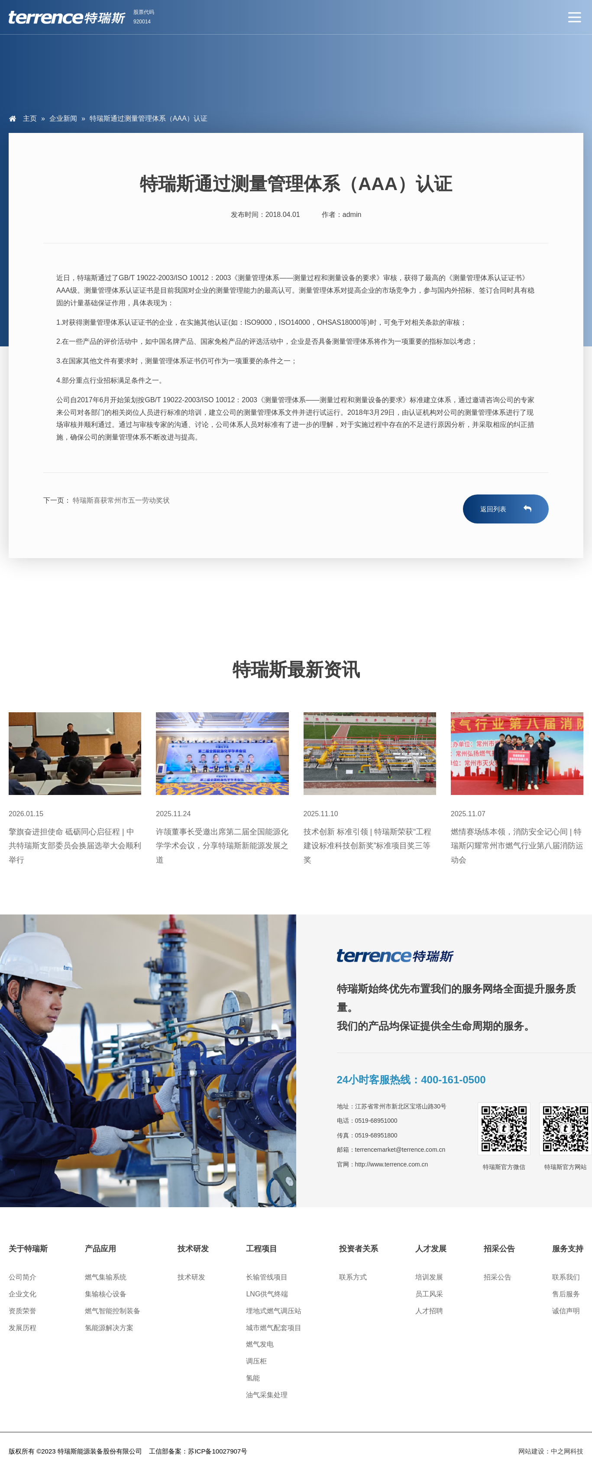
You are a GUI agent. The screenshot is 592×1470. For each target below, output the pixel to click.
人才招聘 (429, 1311)
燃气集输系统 (105, 1277)
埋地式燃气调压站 (273, 1311)
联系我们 (566, 1277)
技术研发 (191, 1277)
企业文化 (22, 1294)
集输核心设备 (105, 1294)
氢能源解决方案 (109, 1327)
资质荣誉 (22, 1311)
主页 (30, 118)
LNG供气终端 (267, 1294)
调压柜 (256, 1361)
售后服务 (566, 1294)
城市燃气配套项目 (273, 1327)
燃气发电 (260, 1344)
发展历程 (22, 1327)
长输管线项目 (267, 1277)
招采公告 (497, 1277)
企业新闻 (63, 118)
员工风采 (429, 1294)
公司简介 (22, 1277)
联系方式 (353, 1277)
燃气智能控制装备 (112, 1311)
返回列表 (493, 509)
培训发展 (429, 1277)
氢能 (253, 1378)
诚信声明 (566, 1311)
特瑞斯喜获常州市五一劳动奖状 (120, 500)
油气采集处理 (267, 1395)
